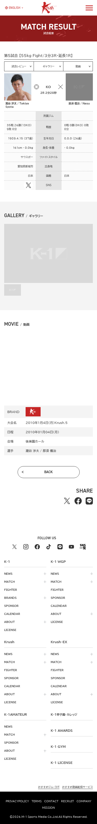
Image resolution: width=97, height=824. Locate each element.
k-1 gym (58, 746)
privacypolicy (17, 801)
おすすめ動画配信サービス (77, 787)
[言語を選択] (12, 7)
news (8, 573)
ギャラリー (49, 66)
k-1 (64, 714)
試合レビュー (19, 66)
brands (10, 597)
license (10, 630)
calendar (12, 614)
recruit (67, 801)
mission (48, 807)
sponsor (11, 606)
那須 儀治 (49, 450)
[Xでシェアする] (67, 501)
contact (51, 801)
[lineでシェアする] (89, 501)
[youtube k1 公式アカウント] (71, 546)
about (9, 622)
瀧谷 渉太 (32, 450)
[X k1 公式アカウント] (14, 546)
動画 (78, 66)
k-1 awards (62, 730)
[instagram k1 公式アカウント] (26, 546)
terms (37, 801)
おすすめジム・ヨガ (48, 787)
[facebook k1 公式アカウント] (37, 546)
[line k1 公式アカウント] (60, 546)
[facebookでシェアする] (78, 501)
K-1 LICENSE (61, 762)
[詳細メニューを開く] (89, 8)
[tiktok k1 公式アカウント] (48, 546)
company (84, 801)
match (9, 581)
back (48, 472)
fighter (10, 589)
